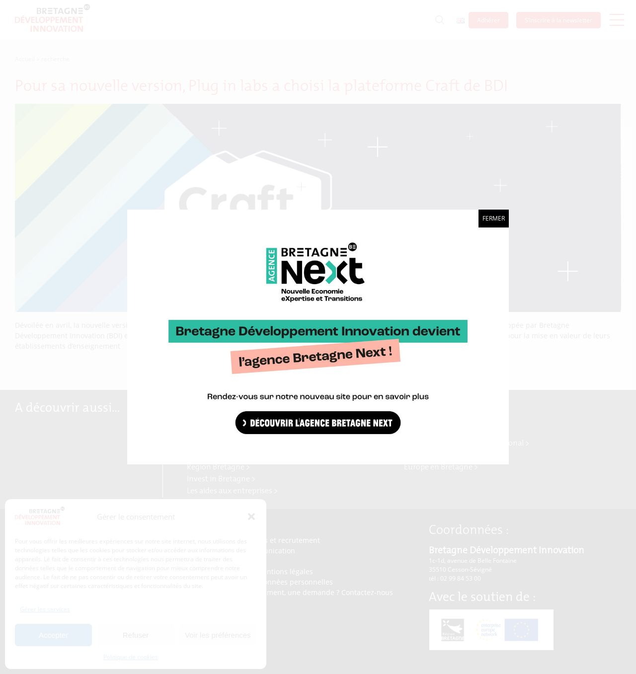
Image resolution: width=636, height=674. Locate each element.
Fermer (493, 218)
